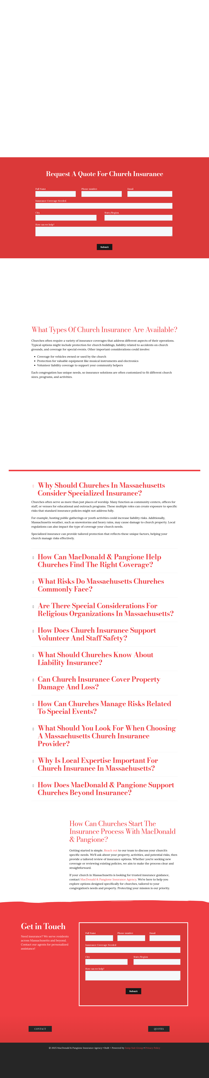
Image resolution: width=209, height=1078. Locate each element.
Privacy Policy (152, 1008)
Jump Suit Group (134, 1008)
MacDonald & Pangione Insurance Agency (108, 840)
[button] (104, 450)
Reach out (111, 811)
